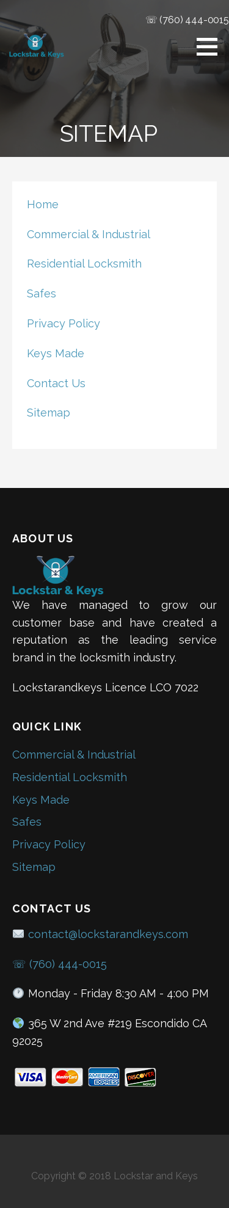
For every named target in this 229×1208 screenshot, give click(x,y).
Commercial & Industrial (88, 234)
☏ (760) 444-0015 (187, 20)
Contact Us (56, 383)
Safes (41, 293)
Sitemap (48, 412)
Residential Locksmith (84, 263)
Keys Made (55, 353)
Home (43, 204)
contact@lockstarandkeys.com (100, 934)
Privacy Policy (63, 323)
